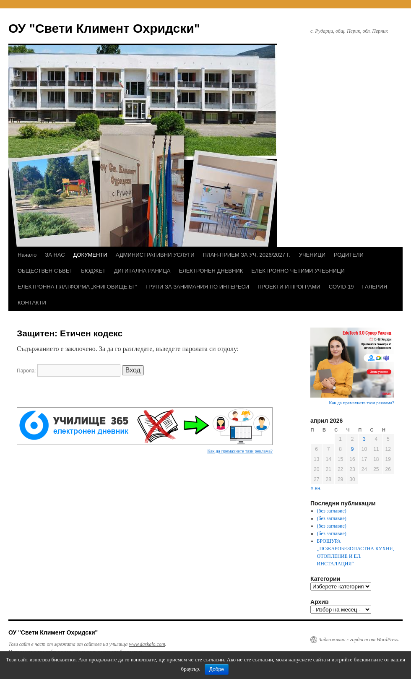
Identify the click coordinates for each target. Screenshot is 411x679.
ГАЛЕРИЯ (375, 287)
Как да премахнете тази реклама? (240, 450)
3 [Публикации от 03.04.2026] (364, 439)
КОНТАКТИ (32, 302)
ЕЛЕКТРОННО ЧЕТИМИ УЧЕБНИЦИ (298, 271)
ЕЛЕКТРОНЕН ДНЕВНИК (211, 271)
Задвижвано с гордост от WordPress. (359, 640)
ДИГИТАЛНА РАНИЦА (142, 271)
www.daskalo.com (147, 644)
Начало (27, 255)
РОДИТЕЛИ (349, 255)
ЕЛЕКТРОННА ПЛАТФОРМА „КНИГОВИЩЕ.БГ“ (77, 287)
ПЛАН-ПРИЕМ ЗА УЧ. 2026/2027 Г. (247, 255)
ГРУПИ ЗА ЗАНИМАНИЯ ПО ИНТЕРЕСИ (197, 287)
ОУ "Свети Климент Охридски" (104, 28)
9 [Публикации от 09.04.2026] (352, 449)
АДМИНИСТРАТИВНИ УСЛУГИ (155, 255)
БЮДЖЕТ (93, 271)
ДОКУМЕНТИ (90, 255)
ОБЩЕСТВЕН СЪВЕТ (45, 271)
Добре (216, 669)
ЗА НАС (55, 255)
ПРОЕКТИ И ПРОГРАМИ (289, 287)
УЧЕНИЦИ (312, 255)
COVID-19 (341, 287)
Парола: (68, 371)
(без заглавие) (331, 511)
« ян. (316, 488)
